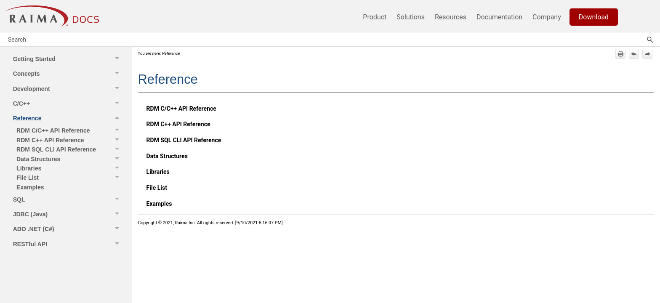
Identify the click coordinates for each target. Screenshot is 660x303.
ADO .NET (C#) (68, 229)
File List (69, 177)
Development (68, 88)
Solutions (411, 17)
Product (374, 17)
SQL (68, 199)
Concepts (68, 73)
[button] (118, 58)
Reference (68, 118)
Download (594, 17)
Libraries (69, 168)
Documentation (499, 17)
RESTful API (68, 244)
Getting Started (68, 58)
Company (546, 17)
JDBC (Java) (68, 214)
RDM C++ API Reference (69, 140)
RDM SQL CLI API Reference (69, 149)
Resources (450, 17)
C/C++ (68, 103)
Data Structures (69, 158)
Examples (30, 187)
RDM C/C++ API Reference (69, 130)
